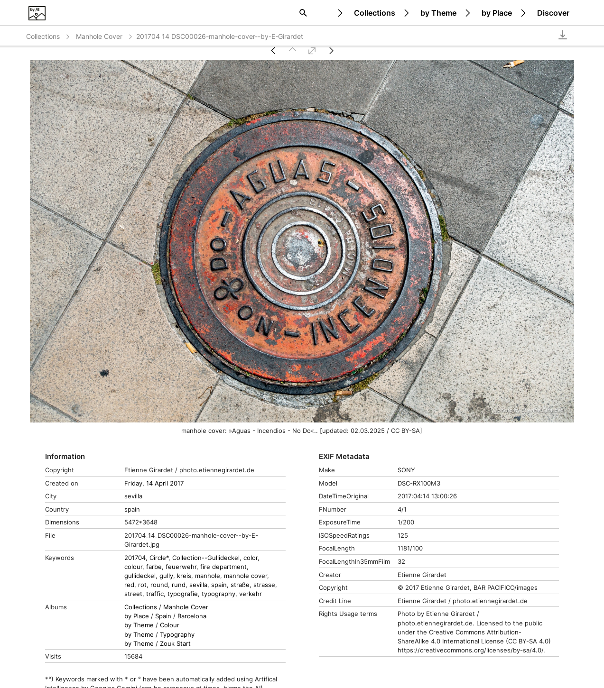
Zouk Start (175, 643)
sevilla (198, 584)
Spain (163, 616)
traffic (155, 593)
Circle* (158, 557)
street (133, 593)
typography (218, 593)
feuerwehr (181, 566)
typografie (182, 593)
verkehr (250, 593)
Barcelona (191, 616)
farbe (154, 566)
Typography (177, 634)
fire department (223, 566)
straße (240, 584)
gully (166, 575)
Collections (374, 13)
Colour (169, 625)
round (159, 584)
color (250, 557)
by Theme (438, 13)
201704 (135, 557)
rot (142, 584)
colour (133, 566)
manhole (207, 575)
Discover (553, 13)
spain (219, 584)
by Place (497, 13)
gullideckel (140, 575)
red (129, 584)
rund (179, 584)
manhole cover (245, 575)
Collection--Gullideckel (206, 557)
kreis (184, 575)
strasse (264, 584)
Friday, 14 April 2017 (154, 483)
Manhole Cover (105, 36)
